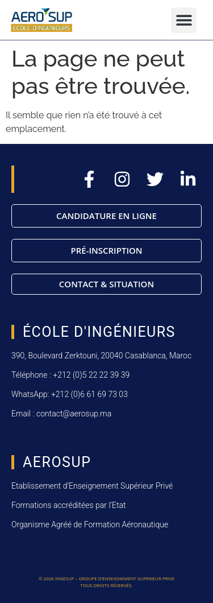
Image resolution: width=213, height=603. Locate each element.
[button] (184, 20)
